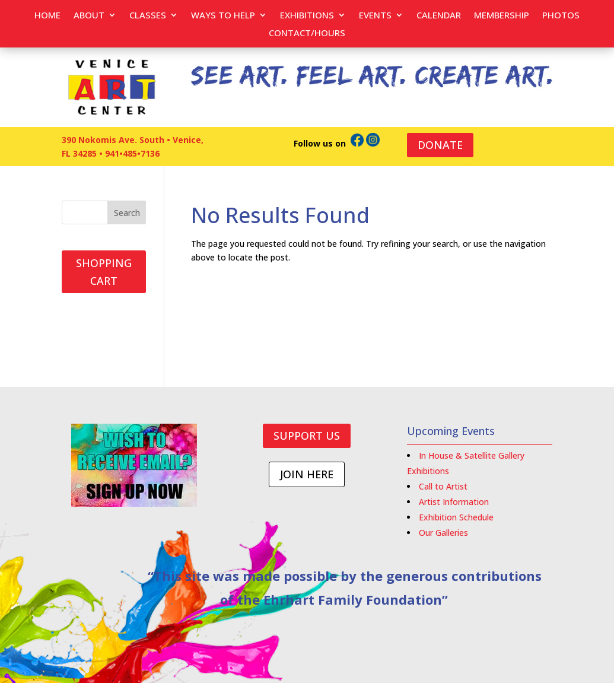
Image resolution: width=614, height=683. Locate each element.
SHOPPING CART (104, 272)
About (89, 16)
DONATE (440, 145)
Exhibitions (307, 16)
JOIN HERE (306, 474)
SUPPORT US (306, 435)
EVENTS (375, 16)
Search (127, 212)
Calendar (438, 16)
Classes (147, 16)
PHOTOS (561, 16)
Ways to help (223, 16)
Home (47, 16)
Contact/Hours (307, 33)
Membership (501, 16)
